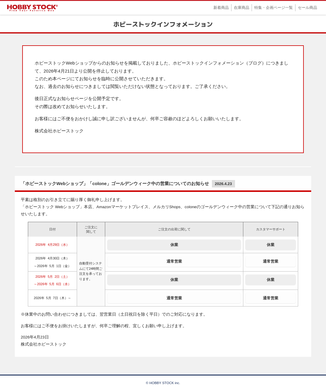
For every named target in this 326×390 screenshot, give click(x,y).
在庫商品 (241, 7)
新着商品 (221, 7)
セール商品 (307, 7)
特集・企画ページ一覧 (273, 7)
